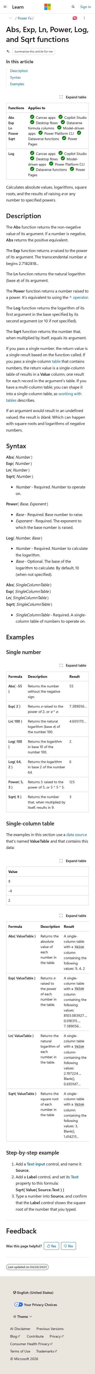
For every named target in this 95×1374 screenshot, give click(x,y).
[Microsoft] (47, 7)
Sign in (85, 6)
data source (76, 834)
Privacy (55, 1336)
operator (78, 297)
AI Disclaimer (20, 1328)
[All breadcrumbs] (10, 18)
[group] (47, 1031)
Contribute (35, 1336)
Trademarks (45, 1351)
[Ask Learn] (75, 18)
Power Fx (24, 18)
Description (19, 70)
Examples (17, 83)
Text (75, 1176)
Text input (36, 1163)
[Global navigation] (5, 6)
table (56, 361)
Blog (13, 1336)
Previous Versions (50, 1328)
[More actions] (84, 18)
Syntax (15, 77)
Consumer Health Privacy (29, 1343)
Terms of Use (20, 1351)
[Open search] (73, 6)
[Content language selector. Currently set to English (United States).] (33, 1293)
